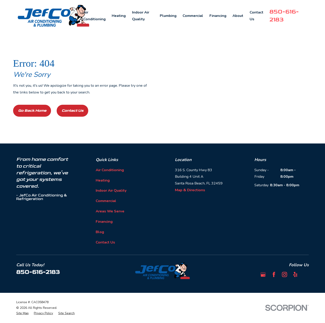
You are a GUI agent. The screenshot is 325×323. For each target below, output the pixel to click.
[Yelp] (295, 274)
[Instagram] (284, 274)
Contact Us (72, 110)
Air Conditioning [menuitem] (94, 16)
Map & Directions (190, 190)
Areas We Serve (110, 211)
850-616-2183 (38, 272)
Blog (100, 231)
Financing (104, 221)
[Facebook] (273, 274)
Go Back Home (32, 110)
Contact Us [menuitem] (256, 16)
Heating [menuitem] (119, 15)
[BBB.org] (306, 274)
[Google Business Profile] (263, 274)
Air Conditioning (110, 170)
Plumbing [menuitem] (168, 15)
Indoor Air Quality (111, 190)
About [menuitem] (237, 15)
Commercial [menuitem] (193, 15)
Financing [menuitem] (217, 15)
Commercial (106, 200)
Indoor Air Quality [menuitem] (140, 16)
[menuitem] (22, 313)
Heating (103, 180)
